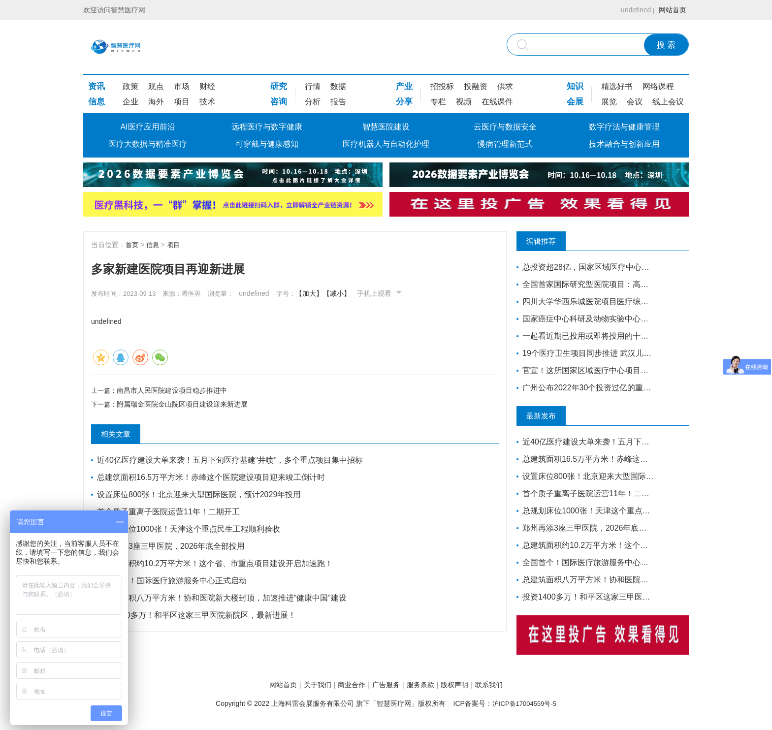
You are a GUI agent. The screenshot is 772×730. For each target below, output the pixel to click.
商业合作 (342, 685)
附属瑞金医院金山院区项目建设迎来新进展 (184, 406)
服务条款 (429, 685)
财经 (207, 86)
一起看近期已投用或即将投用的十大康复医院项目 (584, 336)
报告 (338, 101)
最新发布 (551, 416)
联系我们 (515, 685)
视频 (464, 101)
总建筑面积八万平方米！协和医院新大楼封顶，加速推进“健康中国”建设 (223, 600)
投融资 (475, 86)
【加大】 (335, 293)
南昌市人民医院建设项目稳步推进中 (174, 390)
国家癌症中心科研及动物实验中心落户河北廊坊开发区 (584, 319)
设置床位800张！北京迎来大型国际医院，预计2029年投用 (200, 496)
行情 (313, 86)
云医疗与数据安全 (505, 127)
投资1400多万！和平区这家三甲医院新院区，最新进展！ (197, 617)
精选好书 (617, 86)
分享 (404, 101)
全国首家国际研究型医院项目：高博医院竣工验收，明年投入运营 (584, 284)
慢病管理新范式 (505, 144)
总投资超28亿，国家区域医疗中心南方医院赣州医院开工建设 (584, 267)
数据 (338, 86)
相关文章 (125, 436)
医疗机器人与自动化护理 (386, 144)
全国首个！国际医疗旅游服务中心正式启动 (173, 582)
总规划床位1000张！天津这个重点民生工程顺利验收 (190, 531)
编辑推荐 (551, 241)
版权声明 (472, 685)
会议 (635, 101)
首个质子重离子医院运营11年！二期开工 (169, 513)
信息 (96, 101)
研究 (278, 86)
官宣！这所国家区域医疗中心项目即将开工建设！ (584, 370)
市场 (182, 86)
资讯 (96, 86)
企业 (130, 101)
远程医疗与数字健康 (266, 127)
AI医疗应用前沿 (147, 127)
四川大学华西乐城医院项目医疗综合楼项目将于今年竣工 (584, 301)
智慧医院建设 (386, 127)
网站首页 (670, 10)
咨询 (278, 101)
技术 (207, 101)
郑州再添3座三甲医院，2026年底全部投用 (172, 548)
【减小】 (363, 293)
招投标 (442, 86)
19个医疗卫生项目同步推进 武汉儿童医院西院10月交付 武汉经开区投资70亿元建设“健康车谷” (584, 353)
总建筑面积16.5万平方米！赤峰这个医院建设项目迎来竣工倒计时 (212, 479)
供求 (505, 86)
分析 (313, 101)
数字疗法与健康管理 (624, 127)
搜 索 (666, 45)
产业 (404, 86)
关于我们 (300, 685)
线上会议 (668, 101)
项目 (182, 101)
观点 (156, 86)
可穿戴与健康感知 (266, 144)
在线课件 (497, 101)
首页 (132, 245)
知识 (575, 86)
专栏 (438, 101)
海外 (156, 101)
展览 (609, 101)
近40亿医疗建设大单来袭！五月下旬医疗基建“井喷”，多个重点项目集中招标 (231, 462)
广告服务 (386, 685)
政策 (130, 86)
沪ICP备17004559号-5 (524, 705)
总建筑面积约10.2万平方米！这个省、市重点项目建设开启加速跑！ (216, 565)
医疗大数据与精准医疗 (147, 144)
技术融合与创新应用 (624, 144)
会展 (575, 101)
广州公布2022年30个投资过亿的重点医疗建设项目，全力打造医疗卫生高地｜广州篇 (584, 387)
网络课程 (658, 86)
